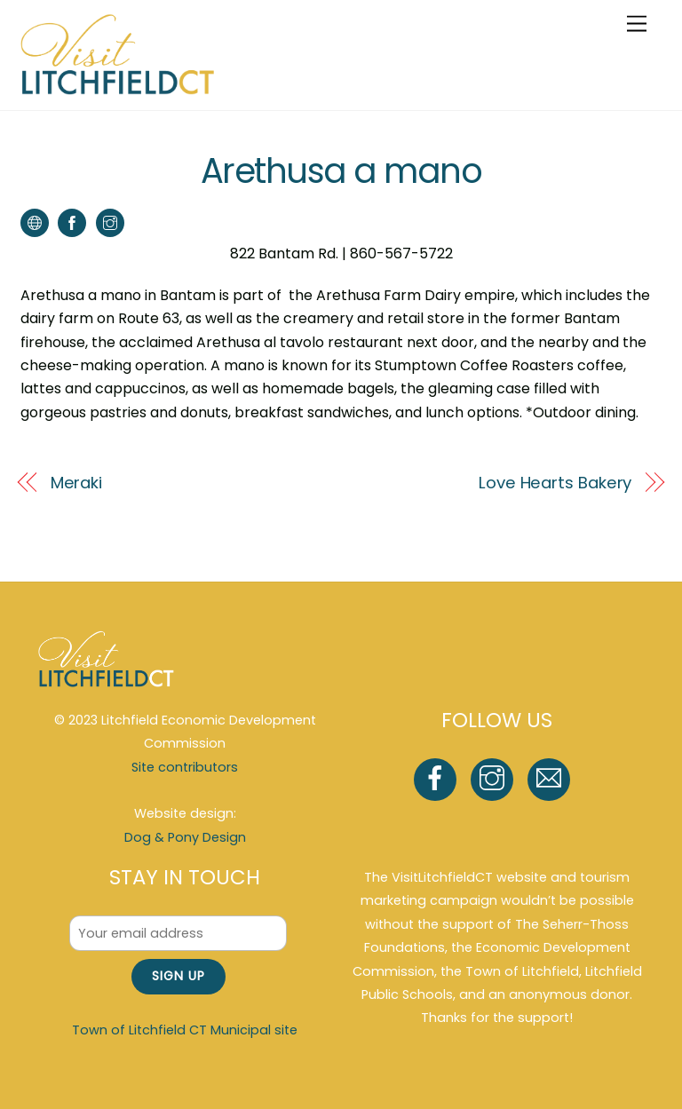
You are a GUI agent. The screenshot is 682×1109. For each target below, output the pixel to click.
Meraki (76, 482)
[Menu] (636, 24)
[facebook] (438, 779)
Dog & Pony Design (185, 837)
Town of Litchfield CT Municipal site (184, 1030)
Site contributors (184, 767)
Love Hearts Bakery (555, 482)
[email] (551, 779)
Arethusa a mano (341, 170)
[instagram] (495, 779)
